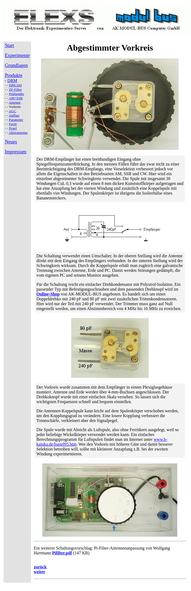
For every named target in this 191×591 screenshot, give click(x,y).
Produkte (13, 75)
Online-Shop (48, 294)
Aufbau (14, 115)
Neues (11, 142)
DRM (12, 80)
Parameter (16, 120)
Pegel (13, 128)
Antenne (15, 102)
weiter (39, 571)
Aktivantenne (18, 133)
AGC (12, 111)
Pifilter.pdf (62, 553)
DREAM (15, 85)
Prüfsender (16, 94)
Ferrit (13, 124)
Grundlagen (16, 65)
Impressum (15, 151)
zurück (40, 567)
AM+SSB (15, 98)
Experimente (17, 55)
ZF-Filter (15, 89)
